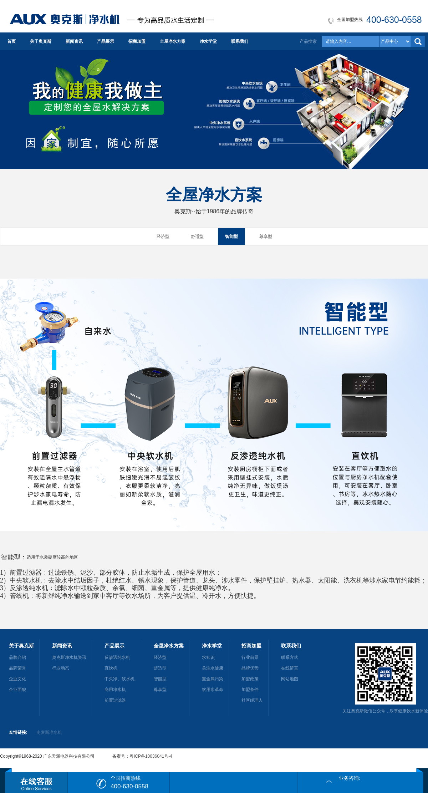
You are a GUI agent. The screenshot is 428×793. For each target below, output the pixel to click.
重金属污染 (212, 678)
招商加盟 (137, 41)
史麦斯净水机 (49, 732)
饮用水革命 (212, 689)
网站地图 (289, 678)
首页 (11, 41)
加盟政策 (250, 678)
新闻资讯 (74, 41)
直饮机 (111, 668)
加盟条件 (250, 689)
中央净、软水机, (120, 678)
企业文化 (17, 678)
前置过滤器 (115, 700)
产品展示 (105, 41)
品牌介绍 (17, 657)
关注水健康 (212, 668)
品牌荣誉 (17, 668)
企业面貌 (17, 689)
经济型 (163, 236)
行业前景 (250, 657)
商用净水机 (115, 689)
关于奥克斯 (40, 41)
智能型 (231, 236)
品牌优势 (250, 668)
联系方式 (289, 657)
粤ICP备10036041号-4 (150, 756)
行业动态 (60, 668)
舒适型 (197, 236)
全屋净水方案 (172, 41)
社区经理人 (252, 700)
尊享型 (265, 236)
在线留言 (289, 668)
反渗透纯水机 (117, 657)
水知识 (208, 657)
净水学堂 (208, 41)
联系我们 (239, 41)
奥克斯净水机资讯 (69, 657)
